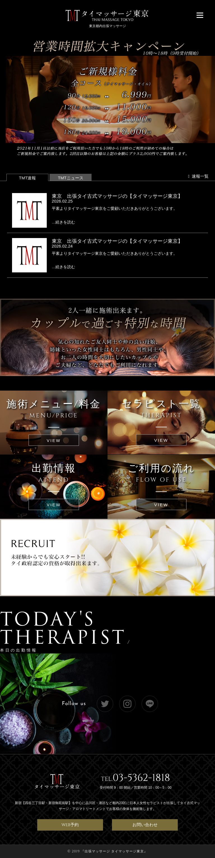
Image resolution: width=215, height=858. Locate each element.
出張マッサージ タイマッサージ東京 (114, 851)
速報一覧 (198, 176)
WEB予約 (70, 825)
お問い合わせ (145, 825)
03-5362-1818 (141, 778)
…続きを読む (63, 222)
